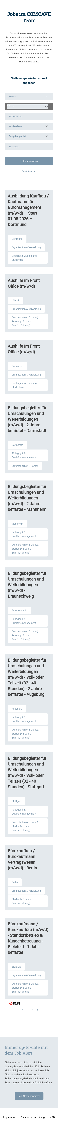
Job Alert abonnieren (29, 1096)
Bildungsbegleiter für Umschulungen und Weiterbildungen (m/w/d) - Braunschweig (27, 584)
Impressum (9, 1117)
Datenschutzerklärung (33, 1117)
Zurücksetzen (29, 171)
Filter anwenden (29, 161)
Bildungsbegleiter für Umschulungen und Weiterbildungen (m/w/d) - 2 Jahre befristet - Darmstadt (27, 419)
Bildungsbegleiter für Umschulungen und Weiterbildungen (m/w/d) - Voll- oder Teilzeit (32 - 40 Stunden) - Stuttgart (27, 772)
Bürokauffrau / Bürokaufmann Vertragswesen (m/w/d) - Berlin (22, 859)
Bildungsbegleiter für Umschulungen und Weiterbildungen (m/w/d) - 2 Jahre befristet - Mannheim (27, 498)
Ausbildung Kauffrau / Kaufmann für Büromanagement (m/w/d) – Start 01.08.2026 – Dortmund (28, 210)
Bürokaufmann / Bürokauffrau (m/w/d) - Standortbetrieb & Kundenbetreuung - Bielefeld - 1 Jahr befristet (28, 938)
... (29, 1010)
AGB (52, 1117)
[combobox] (29, 106)
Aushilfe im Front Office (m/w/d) (24, 283)
